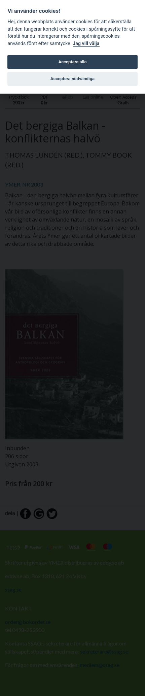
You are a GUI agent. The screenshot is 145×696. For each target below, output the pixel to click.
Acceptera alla (73, 61)
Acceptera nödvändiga (72, 78)
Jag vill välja (86, 43)
